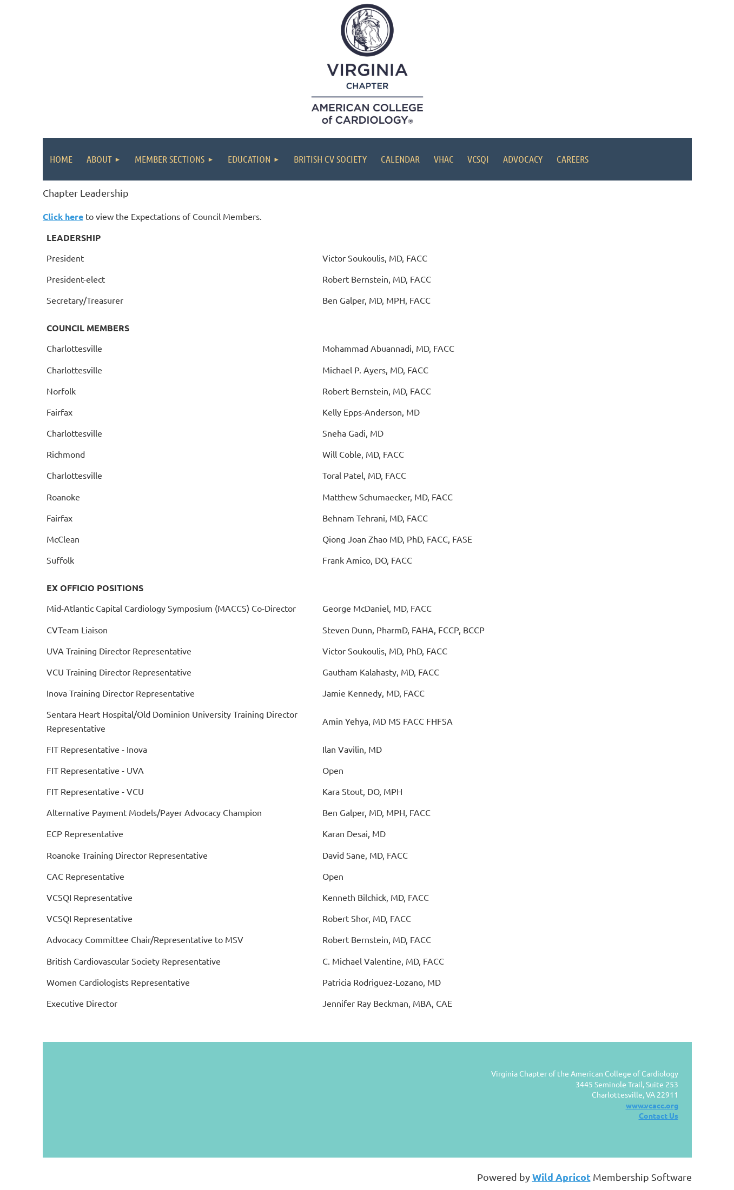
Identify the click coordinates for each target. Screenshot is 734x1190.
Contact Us (658, 1115)
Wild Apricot (561, 1177)
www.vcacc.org (652, 1105)
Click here (63, 216)
